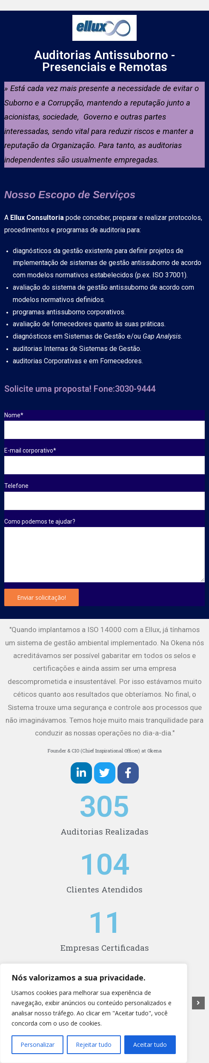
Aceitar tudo (150, 1044)
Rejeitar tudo (94, 1044)
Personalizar (37, 1044)
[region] (93, 1013)
